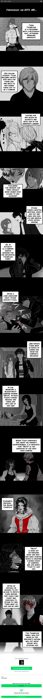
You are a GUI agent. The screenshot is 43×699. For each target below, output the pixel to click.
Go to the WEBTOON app (21, 696)
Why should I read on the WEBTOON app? (21, 671)
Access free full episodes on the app (21, 668)
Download (21, 685)
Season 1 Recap (7, 1)
